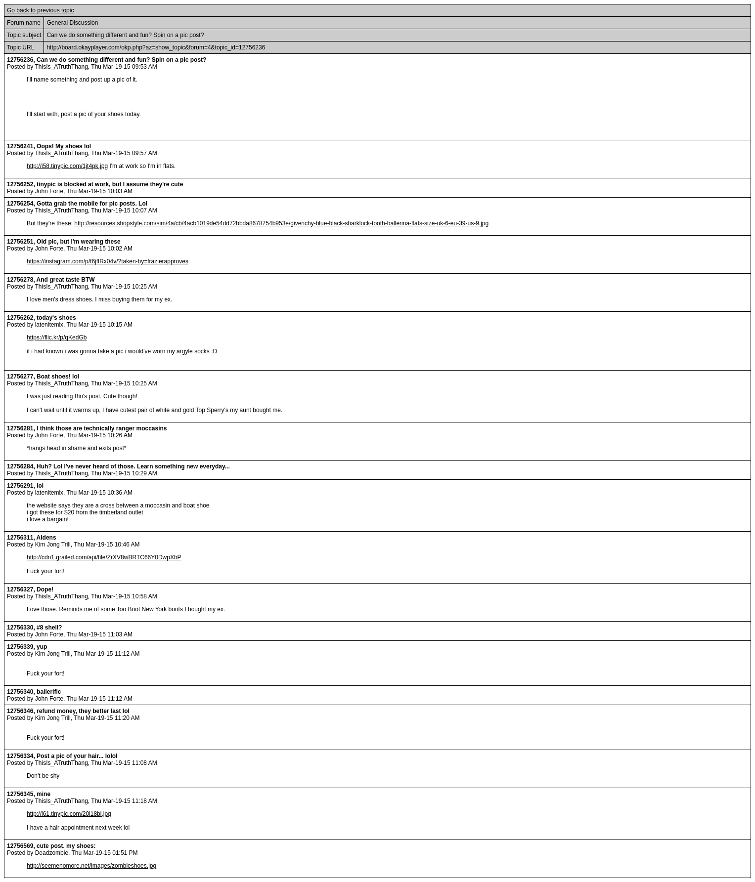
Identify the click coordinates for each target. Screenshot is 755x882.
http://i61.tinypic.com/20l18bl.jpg (69, 813)
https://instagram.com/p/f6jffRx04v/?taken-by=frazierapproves (107, 261)
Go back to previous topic (40, 10)
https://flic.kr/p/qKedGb (57, 337)
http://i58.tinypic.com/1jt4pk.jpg (67, 166)
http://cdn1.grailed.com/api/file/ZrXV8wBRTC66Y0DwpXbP (104, 557)
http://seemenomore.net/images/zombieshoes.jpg (91, 865)
